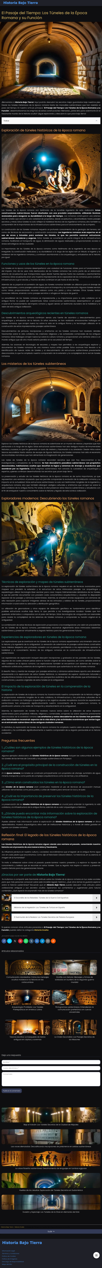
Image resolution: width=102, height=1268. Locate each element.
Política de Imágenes (9, 1259)
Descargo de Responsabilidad (13, 1262)
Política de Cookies (9, 1256)
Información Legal (8, 1251)
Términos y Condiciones (10, 1254)
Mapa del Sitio (7, 1264)
